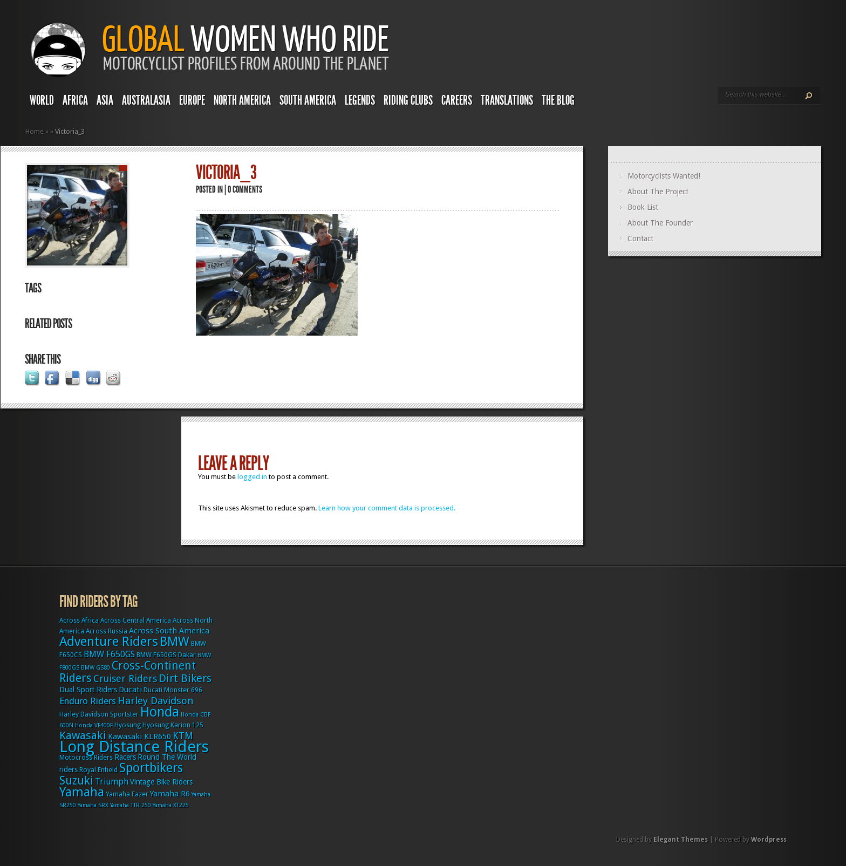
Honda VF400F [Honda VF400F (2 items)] (94, 725)
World (42, 100)
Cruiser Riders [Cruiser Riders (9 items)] (125, 678)
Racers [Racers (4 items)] (125, 757)
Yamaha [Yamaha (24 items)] (81, 792)
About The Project (657, 191)
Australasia (146, 100)
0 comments (245, 189)
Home (34, 131)
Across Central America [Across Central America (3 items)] (135, 620)
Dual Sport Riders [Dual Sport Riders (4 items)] (88, 689)
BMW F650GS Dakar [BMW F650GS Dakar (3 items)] (166, 655)
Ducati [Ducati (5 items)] (130, 689)
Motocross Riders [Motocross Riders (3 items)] (86, 757)
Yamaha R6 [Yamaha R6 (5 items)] (170, 794)
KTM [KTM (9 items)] (183, 735)
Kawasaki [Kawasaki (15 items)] (82, 735)
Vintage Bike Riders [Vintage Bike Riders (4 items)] (161, 782)
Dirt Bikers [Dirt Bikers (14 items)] (185, 678)
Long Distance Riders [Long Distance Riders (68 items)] (134, 747)
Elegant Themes (680, 839)
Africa (75, 100)
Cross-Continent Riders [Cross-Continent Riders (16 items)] (127, 672)
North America (242, 100)
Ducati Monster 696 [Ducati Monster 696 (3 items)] (173, 690)
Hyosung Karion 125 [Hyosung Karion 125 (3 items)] (172, 725)
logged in (252, 477)
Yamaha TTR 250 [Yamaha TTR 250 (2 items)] (130, 805)
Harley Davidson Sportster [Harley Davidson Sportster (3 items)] (99, 714)
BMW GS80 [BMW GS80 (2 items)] (95, 667)
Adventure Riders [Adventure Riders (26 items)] (108, 641)
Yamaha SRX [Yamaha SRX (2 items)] (93, 805)
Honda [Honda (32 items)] (159, 712)
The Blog (558, 100)
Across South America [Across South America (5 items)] (169, 631)
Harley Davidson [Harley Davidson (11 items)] (156, 700)
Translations (507, 100)
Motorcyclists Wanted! (663, 176)
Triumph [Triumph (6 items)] (111, 781)
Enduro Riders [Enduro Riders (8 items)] (87, 700)
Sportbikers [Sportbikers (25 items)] (151, 767)
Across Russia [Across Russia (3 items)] (106, 631)
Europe (192, 100)
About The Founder (660, 223)
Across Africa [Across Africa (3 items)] (79, 620)
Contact (640, 238)
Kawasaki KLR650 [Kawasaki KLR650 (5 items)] (139, 736)
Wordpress (769, 839)
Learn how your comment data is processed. (386, 508)
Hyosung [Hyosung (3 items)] (127, 725)
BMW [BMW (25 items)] (174, 641)
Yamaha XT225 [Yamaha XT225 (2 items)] (171, 805)
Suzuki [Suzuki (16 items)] (76, 780)
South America (307, 100)
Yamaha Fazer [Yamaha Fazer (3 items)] (127, 794)
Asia (105, 100)
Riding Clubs (408, 100)
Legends (360, 100)
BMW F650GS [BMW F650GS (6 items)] (109, 654)
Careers (456, 100)
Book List (642, 207)
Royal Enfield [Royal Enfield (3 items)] (98, 770)
